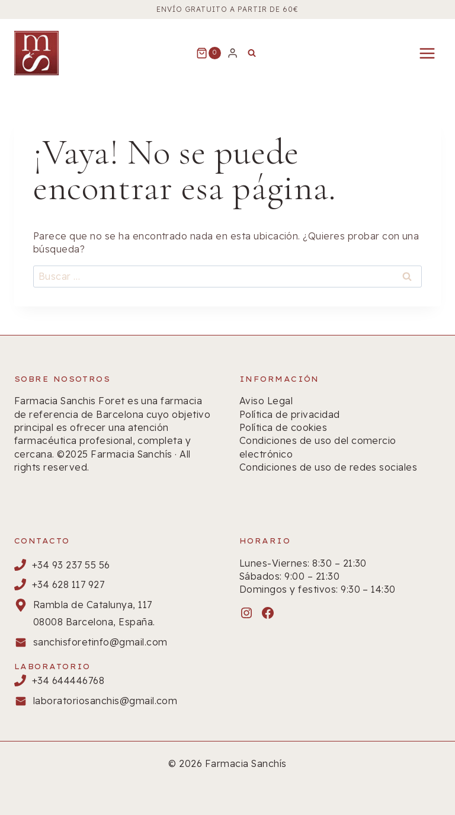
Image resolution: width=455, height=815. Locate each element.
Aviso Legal (266, 401)
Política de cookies (283, 427)
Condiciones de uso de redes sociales (328, 467)
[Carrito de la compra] (208, 53)
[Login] (232, 52)
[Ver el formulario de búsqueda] (252, 53)
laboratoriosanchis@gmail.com (105, 701)
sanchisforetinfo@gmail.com (100, 642)
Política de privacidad (289, 414)
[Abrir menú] (427, 53)
